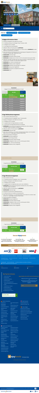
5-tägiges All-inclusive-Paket (12, 32)
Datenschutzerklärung (11, 388)
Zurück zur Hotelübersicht (15, 25)
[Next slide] (37, 17)
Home (31, 391)
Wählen (22, 95)
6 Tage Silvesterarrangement (7, 35)
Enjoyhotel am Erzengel (7, 25)
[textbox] (8, 28)
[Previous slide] (1, 17)
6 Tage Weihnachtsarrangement (24, 32)
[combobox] (8, 28)
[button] (23, 92)
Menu (36, 391)
